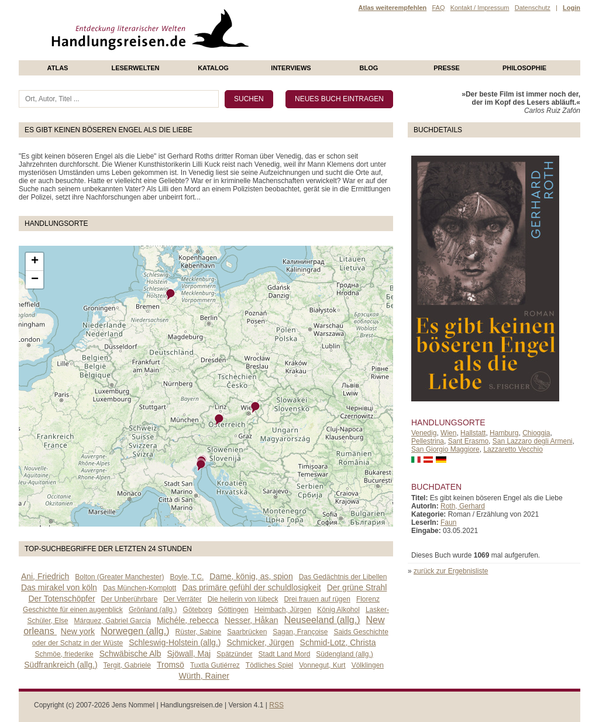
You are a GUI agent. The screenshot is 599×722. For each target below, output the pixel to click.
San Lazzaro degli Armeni (533, 441)
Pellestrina (427, 441)
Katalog (213, 67)
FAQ (438, 7)
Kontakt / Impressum (480, 7)
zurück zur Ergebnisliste (451, 571)
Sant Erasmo (468, 441)
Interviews (291, 67)
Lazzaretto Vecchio (512, 449)
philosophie (524, 67)
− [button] (35, 279)
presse (446, 67)
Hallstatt (473, 433)
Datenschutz (532, 7)
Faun (448, 522)
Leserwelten (135, 67)
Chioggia (536, 433)
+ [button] (35, 261)
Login (571, 7)
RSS (276, 705)
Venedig (423, 433)
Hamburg (504, 433)
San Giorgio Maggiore (445, 449)
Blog (369, 67)
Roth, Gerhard (462, 506)
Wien (448, 433)
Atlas (57, 67)
